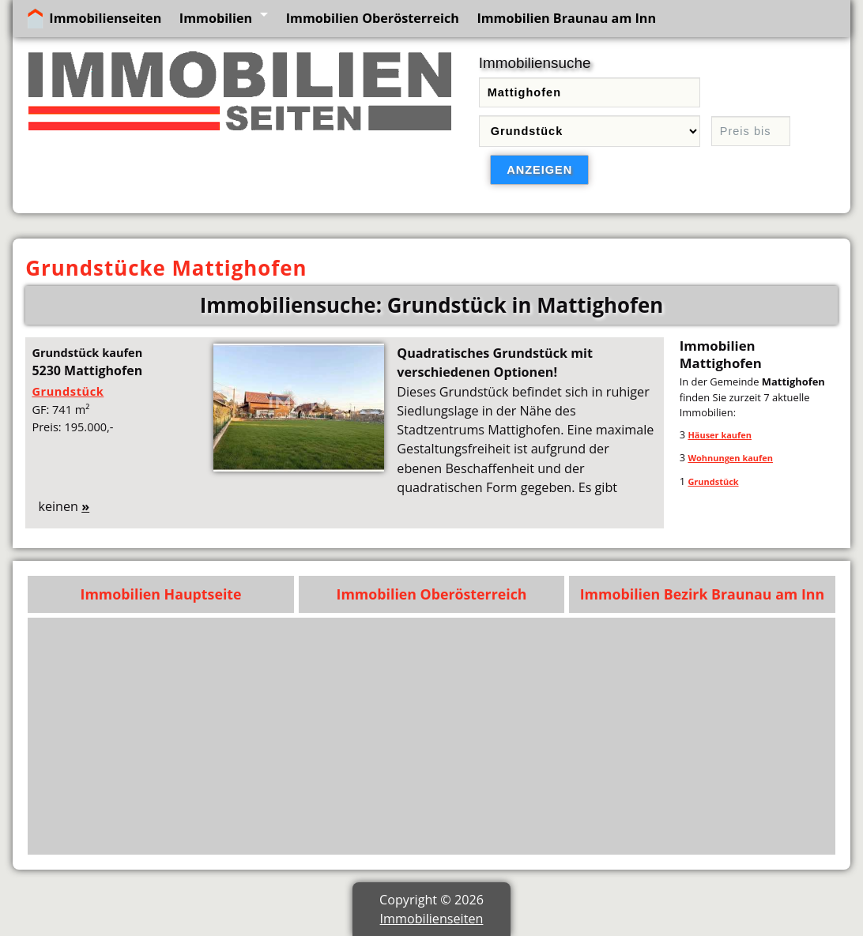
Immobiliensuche (535, 63)
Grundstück (68, 391)
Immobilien (215, 18)
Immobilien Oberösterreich (372, 18)
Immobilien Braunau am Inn (566, 18)
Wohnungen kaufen (730, 458)
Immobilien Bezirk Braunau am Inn (702, 594)
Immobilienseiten (105, 18)
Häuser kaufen (720, 435)
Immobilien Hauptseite (161, 594)
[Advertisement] (431, 736)
